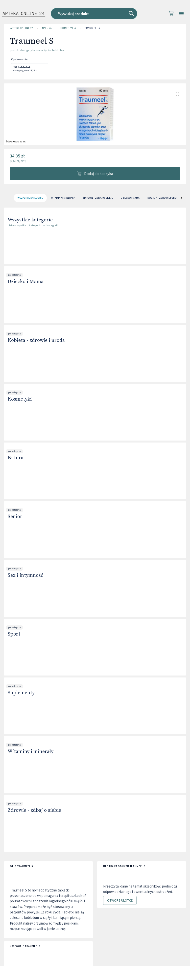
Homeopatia (68, 28)
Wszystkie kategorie (30, 220)
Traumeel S (92, 28)
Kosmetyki (20, 399)
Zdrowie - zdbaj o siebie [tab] (98, 198)
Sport (14, 634)
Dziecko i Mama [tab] (130, 198)
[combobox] (95, 13)
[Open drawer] (181, 13)
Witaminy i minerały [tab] (63, 198)
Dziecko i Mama (26, 282)
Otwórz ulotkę (119, 900)
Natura (47, 28)
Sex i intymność (25, 575)
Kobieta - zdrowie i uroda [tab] (163, 198)
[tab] (30, 198)
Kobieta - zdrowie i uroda (36, 340)
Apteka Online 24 (21, 28)
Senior (15, 517)
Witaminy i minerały (30, 752)
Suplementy (21, 693)
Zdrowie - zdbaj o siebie (34, 810)
